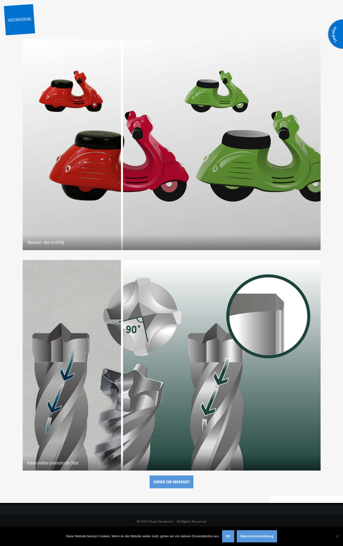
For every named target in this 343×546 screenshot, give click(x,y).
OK (228, 536)
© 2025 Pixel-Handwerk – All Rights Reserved (171, 521)
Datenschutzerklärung (257, 536)
